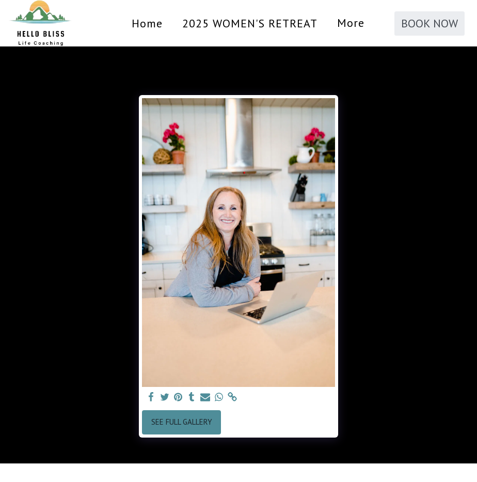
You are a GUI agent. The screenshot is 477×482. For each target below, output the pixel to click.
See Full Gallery (181, 422)
